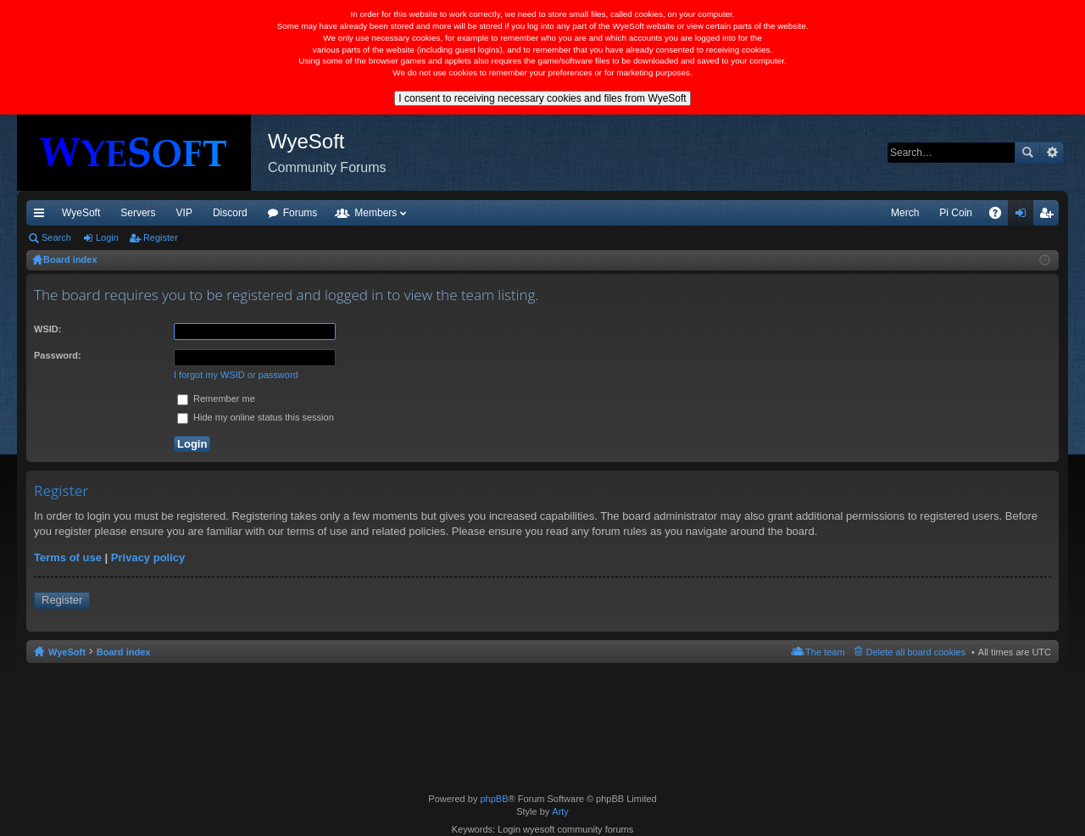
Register (160, 237)
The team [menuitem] (824, 652)
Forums (300, 213)
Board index (124, 652)
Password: (57, 355)
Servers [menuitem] (137, 213)
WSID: (47, 329)
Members (375, 213)
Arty (560, 811)
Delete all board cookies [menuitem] (915, 652)
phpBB (494, 799)
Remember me (216, 398)
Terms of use (68, 557)
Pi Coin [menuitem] (955, 213)
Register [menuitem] (1050, 216)
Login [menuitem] (1024, 216)
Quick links (42, 216)
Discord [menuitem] (230, 213)
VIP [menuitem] (184, 213)
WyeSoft (81, 213)
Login (107, 237)
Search (1027, 152)
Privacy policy (148, 557)
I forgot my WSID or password (236, 375)
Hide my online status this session (255, 417)
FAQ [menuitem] (1000, 216)
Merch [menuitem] (905, 213)
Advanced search (1051, 152)
